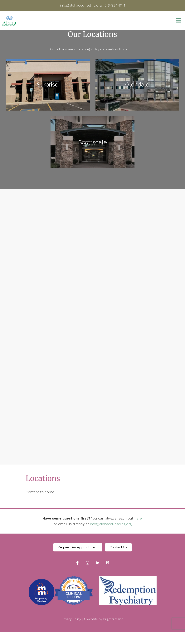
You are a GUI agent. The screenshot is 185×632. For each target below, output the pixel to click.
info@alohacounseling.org (111, 524)
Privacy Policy (71, 619)
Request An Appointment (78, 547)
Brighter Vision (113, 619)
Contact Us (118, 547)
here (138, 518)
